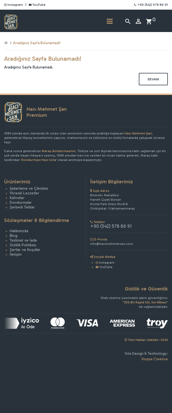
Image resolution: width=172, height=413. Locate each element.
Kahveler (17, 197)
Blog (13, 235)
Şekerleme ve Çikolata (29, 188)
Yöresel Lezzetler (24, 193)
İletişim (16, 254)
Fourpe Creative (155, 359)
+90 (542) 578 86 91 (151, 5)
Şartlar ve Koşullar (25, 249)
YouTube (37, 5)
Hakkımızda (19, 231)
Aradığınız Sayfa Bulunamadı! (37, 43)
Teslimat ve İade (23, 240)
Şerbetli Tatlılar (22, 207)
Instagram (13, 5)
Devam (153, 79)
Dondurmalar (21, 202)
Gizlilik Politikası (23, 245)
